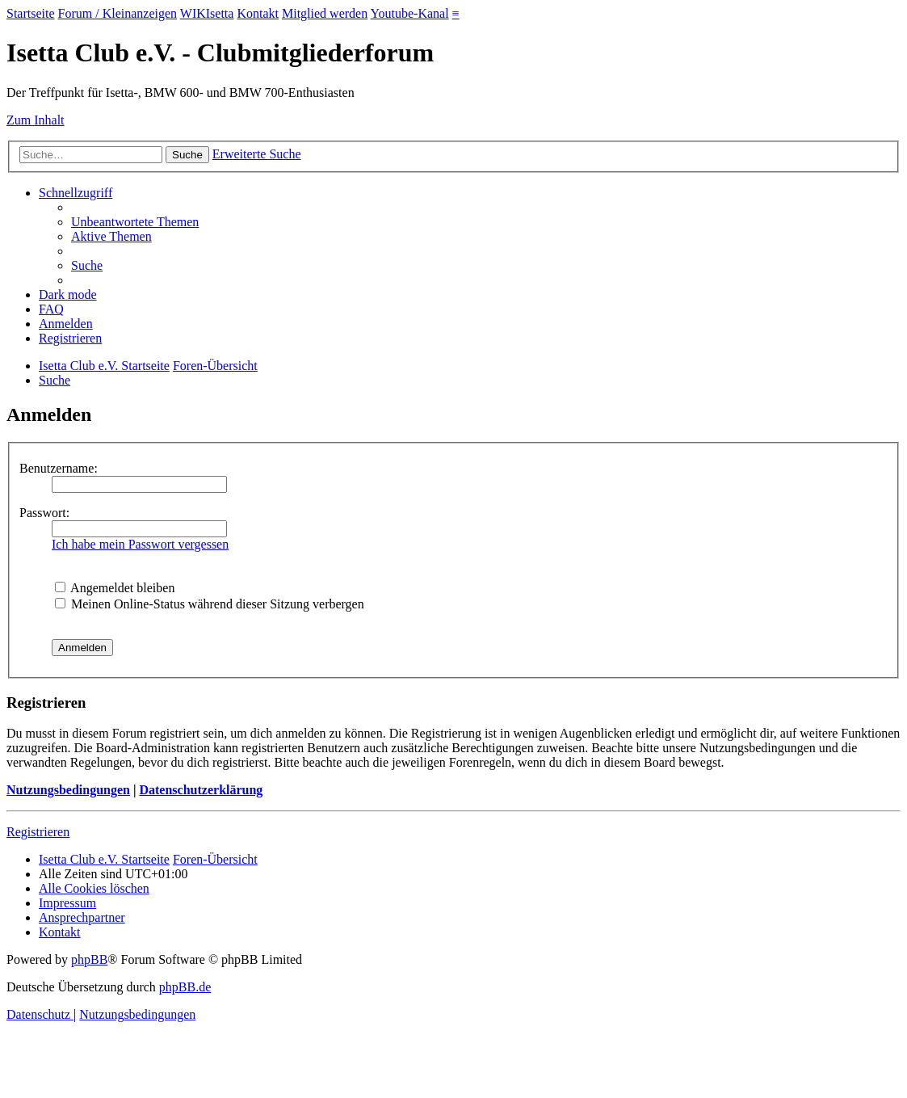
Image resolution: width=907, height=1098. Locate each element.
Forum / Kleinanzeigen (118, 13)
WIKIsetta (207, 13)
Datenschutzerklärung (200, 790)
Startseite (30, 13)
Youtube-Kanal (410, 13)
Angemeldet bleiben (114, 588)
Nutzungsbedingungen (68, 790)
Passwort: (44, 513)
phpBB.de (185, 987)
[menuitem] (135, 222)
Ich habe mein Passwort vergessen (140, 544)
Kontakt (258, 13)
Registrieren (37, 832)
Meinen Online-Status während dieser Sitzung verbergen (209, 604)
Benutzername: (58, 468)
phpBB (89, 959)
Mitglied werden (324, 13)
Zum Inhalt (35, 120)
